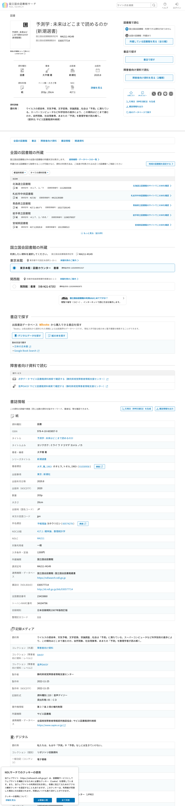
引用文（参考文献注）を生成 (140, 101)
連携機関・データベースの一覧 (84, 159)
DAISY (40, 654)
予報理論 (41, 523)
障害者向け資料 (49, 140)
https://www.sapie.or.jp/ (51, 725)
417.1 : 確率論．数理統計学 (51, 531)
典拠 (99, 466)
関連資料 (79, 140)
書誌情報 (65, 140)
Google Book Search (27, 350)
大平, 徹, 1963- (44, 466)
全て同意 (66, 800)
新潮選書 (41, 459)
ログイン (177, 5)
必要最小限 (43, 800)
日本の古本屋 (22, 346)
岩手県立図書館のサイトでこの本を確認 (152, 215)
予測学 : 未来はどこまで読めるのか (55, 438)
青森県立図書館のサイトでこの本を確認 (152, 205)
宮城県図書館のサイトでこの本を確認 (153, 225)
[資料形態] (39, 172)
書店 (34, 140)
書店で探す (149, 59)
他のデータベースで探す (138, 112)
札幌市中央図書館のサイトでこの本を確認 (151, 195)
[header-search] (137, 5)
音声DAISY (42, 664)
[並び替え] (19, 172)
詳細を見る (96, 87)
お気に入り (131, 93)
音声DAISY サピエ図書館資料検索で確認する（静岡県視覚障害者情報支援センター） (63, 386)
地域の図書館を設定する (161, 164)
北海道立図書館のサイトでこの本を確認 (152, 185)
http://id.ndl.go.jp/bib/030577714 (55, 589)
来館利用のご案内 (70, 260)
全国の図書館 (20, 140)
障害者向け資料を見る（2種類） (149, 77)
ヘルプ (165, 5)
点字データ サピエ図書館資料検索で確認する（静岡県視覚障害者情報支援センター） (63, 379)
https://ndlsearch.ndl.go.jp (51, 577)
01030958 (84, 466)
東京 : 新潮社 (43, 474)
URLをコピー (142, 93)
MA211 (40, 538)
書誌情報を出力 (134, 106)
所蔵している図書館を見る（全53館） (149, 41)
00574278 (68, 523)
